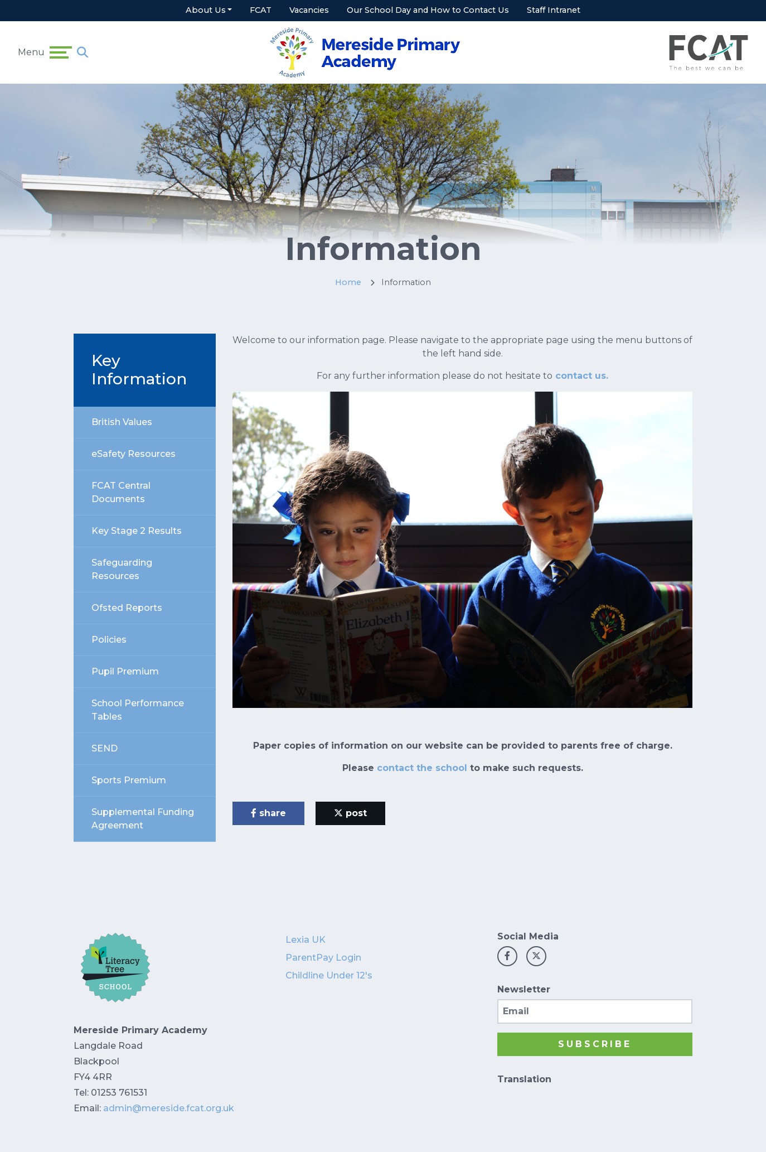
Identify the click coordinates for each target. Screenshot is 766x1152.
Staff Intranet (553, 10)
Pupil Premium (125, 671)
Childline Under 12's (328, 975)
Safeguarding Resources (121, 569)
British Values (121, 422)
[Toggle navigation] (60, 52)
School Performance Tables (137, 710)
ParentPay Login (323, 957)
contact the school (422, 768)
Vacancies (309, 10)
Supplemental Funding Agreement (142, 819)
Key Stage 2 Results (136, 531)
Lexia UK (305, 939)
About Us (206, 10)
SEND (104, 748)
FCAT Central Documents (121, 492)
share (268, 813)
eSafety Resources (133, 454)
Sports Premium (128, 780)
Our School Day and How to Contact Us (428, 10)
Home (348, 282)
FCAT (261, 10)
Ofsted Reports (126, 607)
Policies (109, 639)
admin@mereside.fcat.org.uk (168, 1108)
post (350, 813)
